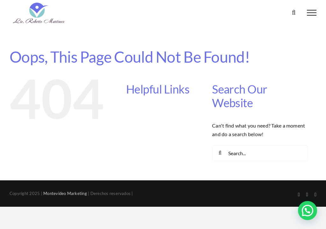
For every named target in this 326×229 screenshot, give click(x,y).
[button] (307, 210)
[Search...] (260, 153)
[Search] (220, 153)
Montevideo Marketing (65, 193)
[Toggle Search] (293, 12)
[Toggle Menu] (312, 13)
